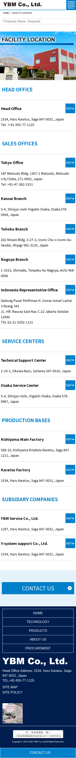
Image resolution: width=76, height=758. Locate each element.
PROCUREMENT (38, 648)
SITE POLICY (12, 692)
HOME (38, 613)
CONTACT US (40, 752)
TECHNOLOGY (38, 622)
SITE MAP (10, 687)
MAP (69, 108)
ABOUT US (38, 639)
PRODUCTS (38, 630)
